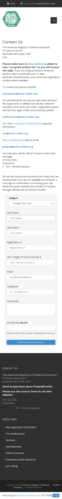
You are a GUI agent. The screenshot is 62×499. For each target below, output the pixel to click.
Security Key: (13, 322)
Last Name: (13, 227)
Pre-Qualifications (15, 433)
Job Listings (12, 466)
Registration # (14, 242)
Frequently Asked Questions (21, 459)
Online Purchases (15, 453)
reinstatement (32, 123)
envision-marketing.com (28, 495)
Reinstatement (13, 446)
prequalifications (15, 140)
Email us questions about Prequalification (27, 386)
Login (12, 3)
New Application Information (21, 427)
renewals (18, 123)
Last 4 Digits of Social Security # (24, 257)
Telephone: (13, 286)
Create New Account (45, 3)
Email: (10, 271)
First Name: (13, 212)
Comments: (13, 301)
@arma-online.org (35, 63)
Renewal (10, 440)
